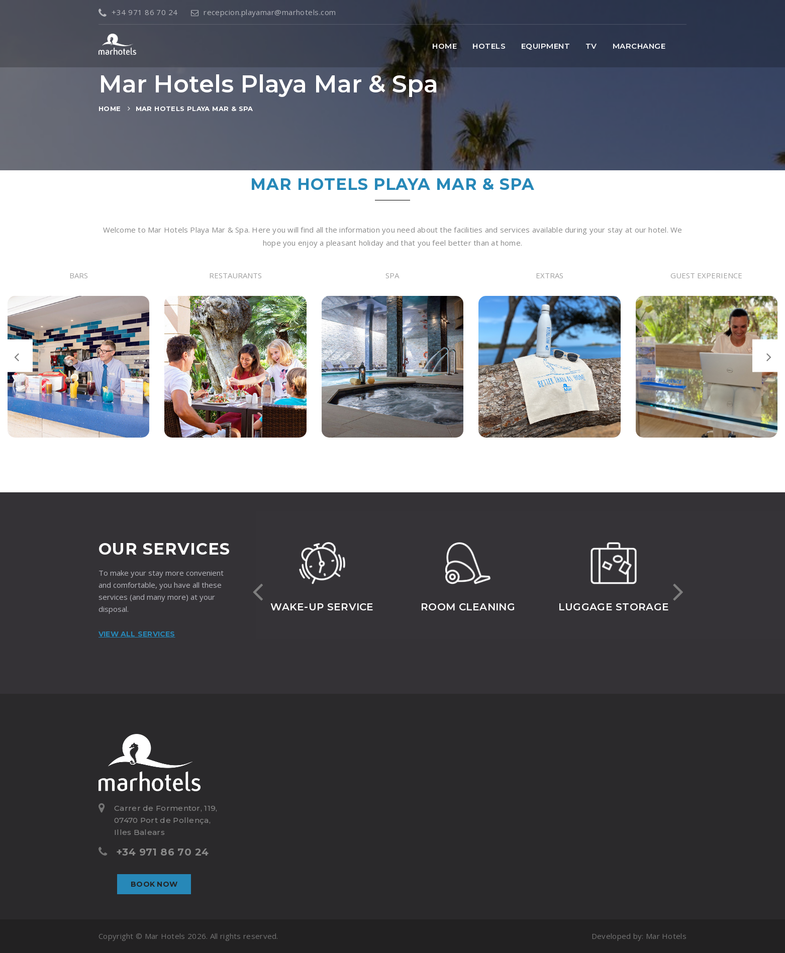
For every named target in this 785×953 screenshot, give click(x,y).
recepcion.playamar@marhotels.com (263, 12)
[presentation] (16, 356)
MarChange (639, 46)
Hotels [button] (489, 46)
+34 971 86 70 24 (138, 12)
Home (444, 46)
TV (591, 46)
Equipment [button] (545, 46)
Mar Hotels (666, 936)
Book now (154, 884)
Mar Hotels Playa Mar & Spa (194, 108)
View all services (137, 634)
